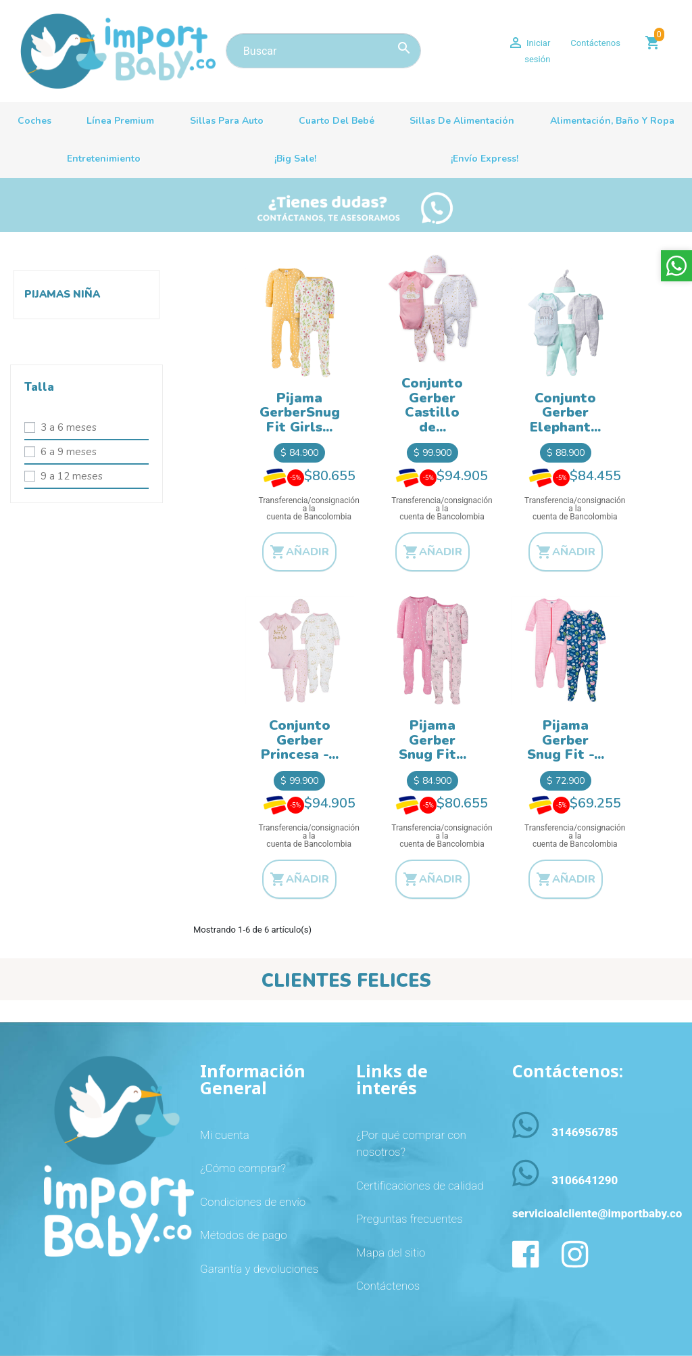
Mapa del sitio (390, 1252)
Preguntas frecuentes (409, 1218)
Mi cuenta (224, 1135)
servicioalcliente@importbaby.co (597, 1213)
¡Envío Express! (484, 158)
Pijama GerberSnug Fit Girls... (300, 412)
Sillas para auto (227, 120)
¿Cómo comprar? (243, 1168)
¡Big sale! (295, 158)
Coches (34, 120)
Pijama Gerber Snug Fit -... (565, 740)
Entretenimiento (104, 158)
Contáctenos (595, 43)
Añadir (299, 552)
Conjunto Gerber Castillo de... (432, 405)
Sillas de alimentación (462, 120)
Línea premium (120, 120)
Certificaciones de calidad (420, 1185)
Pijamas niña (62, 294)
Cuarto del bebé (336, 120)
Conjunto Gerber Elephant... (565, 412)
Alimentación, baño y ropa (612, 120)
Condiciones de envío (252, 1202)
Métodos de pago (243, 1235)
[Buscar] (323, 50)
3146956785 (584, 1132)
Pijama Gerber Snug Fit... (432, 740)
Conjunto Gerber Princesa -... (300, 740)
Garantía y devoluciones (259, 1269)
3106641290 (584, 1180)
